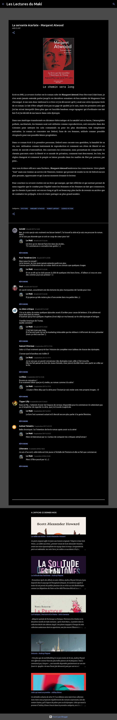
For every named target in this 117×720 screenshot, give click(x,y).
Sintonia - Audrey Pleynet (40, 653)
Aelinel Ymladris (26, 426)
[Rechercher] (113, 4)
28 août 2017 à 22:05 (40, 269)
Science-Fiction (67, 208)
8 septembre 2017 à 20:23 (38, 401)
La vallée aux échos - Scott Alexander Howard (48, 536)
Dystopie (24, 208)
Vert (21, 286)
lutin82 (22, 229)
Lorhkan (22, 377)
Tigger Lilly (24, 401)
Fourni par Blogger (58, 717)
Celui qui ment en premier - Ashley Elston (46, 692)
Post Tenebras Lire (27, 258)
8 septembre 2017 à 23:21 (42, 411)
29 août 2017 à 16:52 (40, 327)
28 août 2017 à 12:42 (33, 229)
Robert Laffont (53, 208)
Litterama (23, 449)
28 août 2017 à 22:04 (40, 240)
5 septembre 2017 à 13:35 (35, 377)
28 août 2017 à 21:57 (31, 286)
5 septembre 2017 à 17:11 (42, 357)
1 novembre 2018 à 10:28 (42, 456)
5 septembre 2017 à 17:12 (42, 386)
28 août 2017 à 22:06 (40, 294)
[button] (13, 32)
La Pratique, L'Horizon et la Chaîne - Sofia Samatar (50, 614)
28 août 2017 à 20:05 (43, 258)
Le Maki (29, 240)
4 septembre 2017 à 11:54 (43, 346)
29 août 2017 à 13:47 (41, 309)
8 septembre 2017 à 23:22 (42, 433)
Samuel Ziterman (26, 346)
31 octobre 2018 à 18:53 (37, 449)
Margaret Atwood (37, 208)
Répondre (23, 253)
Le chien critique (26, 309)
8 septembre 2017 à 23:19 (43, 426)
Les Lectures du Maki (24, 4)
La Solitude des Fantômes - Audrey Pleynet (47, 575)
